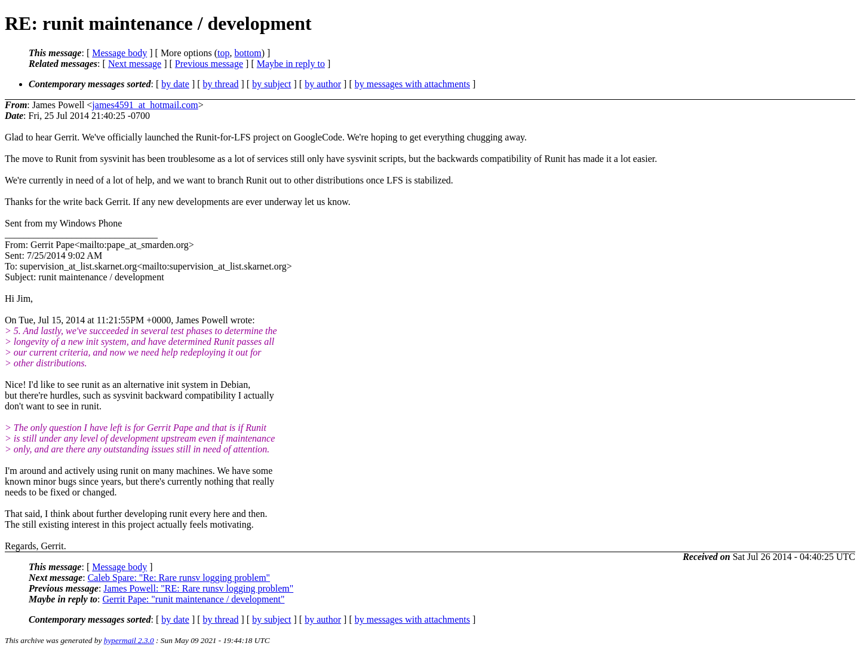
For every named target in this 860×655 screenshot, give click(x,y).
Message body (119, 53)
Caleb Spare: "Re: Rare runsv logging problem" (179, 578)
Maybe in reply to (291, 64)
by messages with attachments (412, 84)
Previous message (209, 64)
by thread (221, 84)
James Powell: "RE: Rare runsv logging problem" (198, 588)
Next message (134, 64)
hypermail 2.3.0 (129, 640)
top (223, 53)
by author (323, 84)
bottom (247, 53)
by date (175, 84)
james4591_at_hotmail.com (145, 105)
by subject (271, 84)
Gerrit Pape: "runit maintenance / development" (194, 599)
